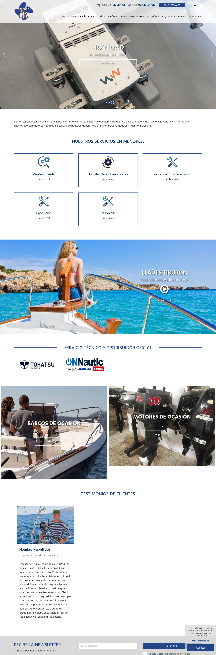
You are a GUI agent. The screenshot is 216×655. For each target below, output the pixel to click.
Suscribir (172, 647)
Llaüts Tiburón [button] (107, 16)
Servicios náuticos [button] (83, 16)
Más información (199, 640)
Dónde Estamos (172, 4)
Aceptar (199, 647)
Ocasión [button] (153, 16)
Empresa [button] (180, 16)
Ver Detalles (108, 63)
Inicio (65, 16)
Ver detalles (164, 302)
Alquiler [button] (167, 16)
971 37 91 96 (141, 5)
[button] (4, 54)
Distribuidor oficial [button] (132, 16)
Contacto (195, 16)
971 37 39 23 (111, 5)
